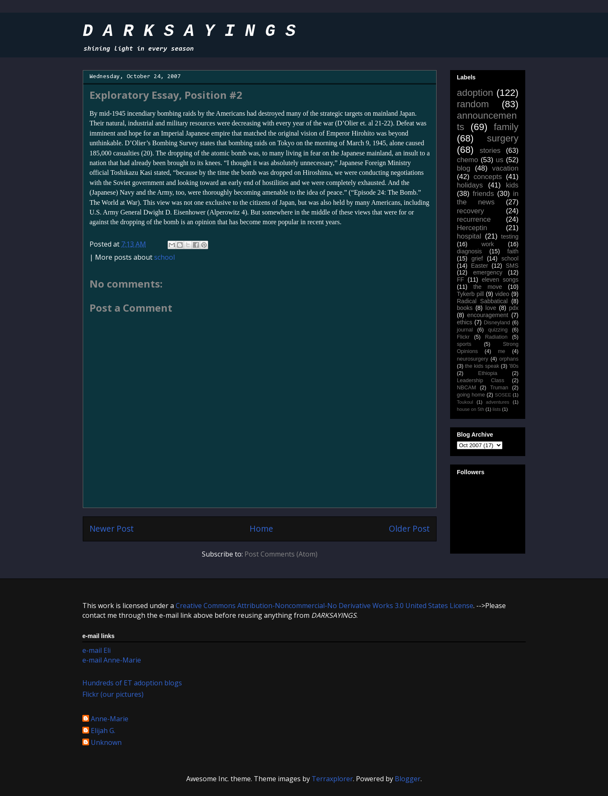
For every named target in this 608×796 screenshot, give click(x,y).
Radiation (496, 337)
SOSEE (503, 394)
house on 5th (470, 409)
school (164, 257)
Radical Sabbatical (482, 301)
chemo (467, 160)
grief (477, 258)
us (499, 160)
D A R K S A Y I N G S (189, 31)
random (473, 104)
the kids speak (482, 366)
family (506, 127)
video (502, 294)
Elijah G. (103, 731)
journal (465, 330)
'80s (513, 366)
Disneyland (497, 323)
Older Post (409, 528)
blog (463, 168)
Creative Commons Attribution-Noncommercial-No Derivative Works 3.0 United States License (324, 605)
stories (490, 151)
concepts (487, 177)
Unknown (106, 743)
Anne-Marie (109, 719)
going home (471, 395)
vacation (505, 168)
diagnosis (469, 251)
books (464, 307)
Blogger (408, 778)
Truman (499, 388)
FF (460, 279)
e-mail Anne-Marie (111, 660)
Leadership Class (480, 380)
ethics (464, 322)
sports (464, 344)
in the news (487, 198)
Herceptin (472, 228)
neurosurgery (472, 359)
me (501, 351)
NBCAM (466, 388)
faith (513, 251)
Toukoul (465, 402)
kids (512, 185)
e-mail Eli (96, 650)
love (491, 307)
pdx (513, 307)
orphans (509, 359)
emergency (487, 272)
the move (487, 286)
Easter (479, 265)
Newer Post (112, 528)
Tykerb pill (470, 294)
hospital (469, 236)
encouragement (487, 315)
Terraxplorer (332, 778)
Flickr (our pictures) (113, 694)
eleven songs (500, 279)
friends (483, 194)
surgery (502, 138)
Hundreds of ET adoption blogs (132, 682)
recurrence (474, 219)
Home (261, 528)
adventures (497, 402)
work (487, 244)
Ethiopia (487, 373)
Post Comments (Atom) (281, 554)
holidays (470, 185)
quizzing (498, 330)
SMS (512, 265)
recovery (470, 211)
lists (497, 409)
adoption (475, 92)
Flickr (463, 337)
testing (509, 236)
